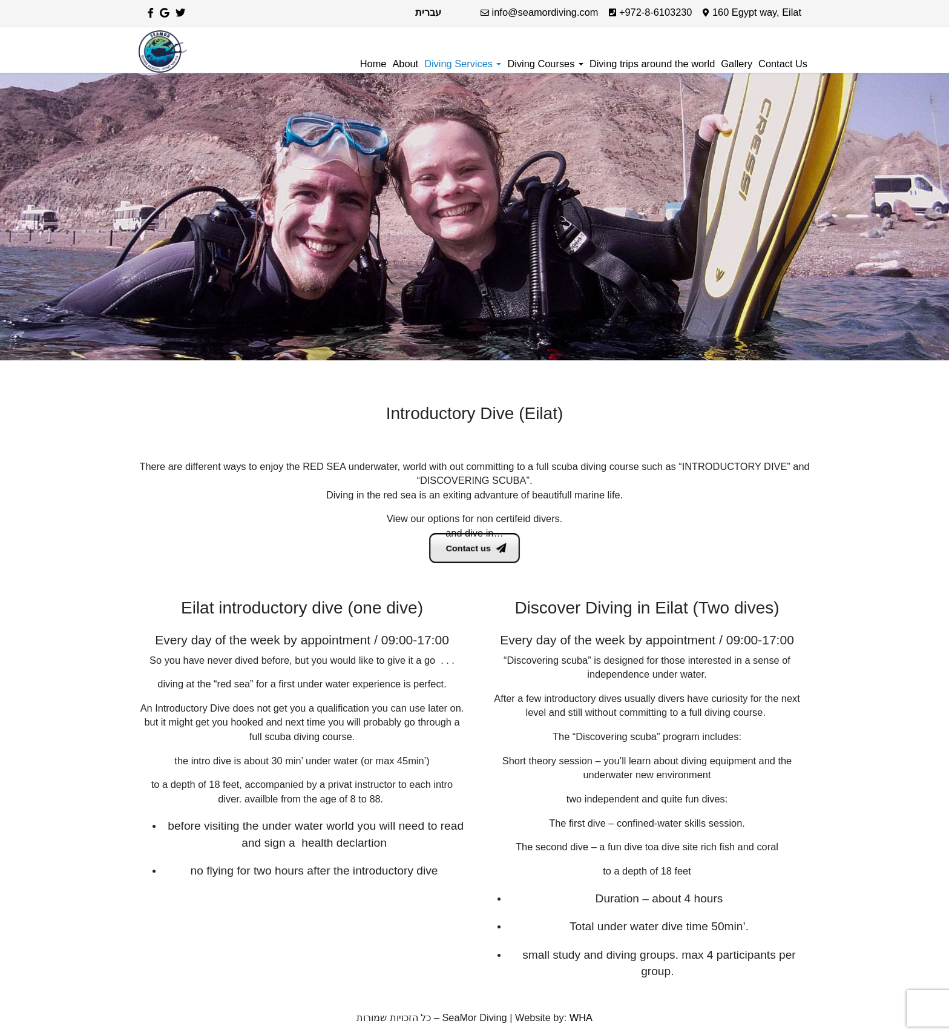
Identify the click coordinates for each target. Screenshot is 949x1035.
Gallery (736, 63)
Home (373, 63)
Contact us (475, 548)
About (405, 63)
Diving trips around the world (652, 63)
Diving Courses (545, 63)
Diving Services (462, 63)
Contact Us (782, 63)
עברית (428, 12)
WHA (581, 1017)
